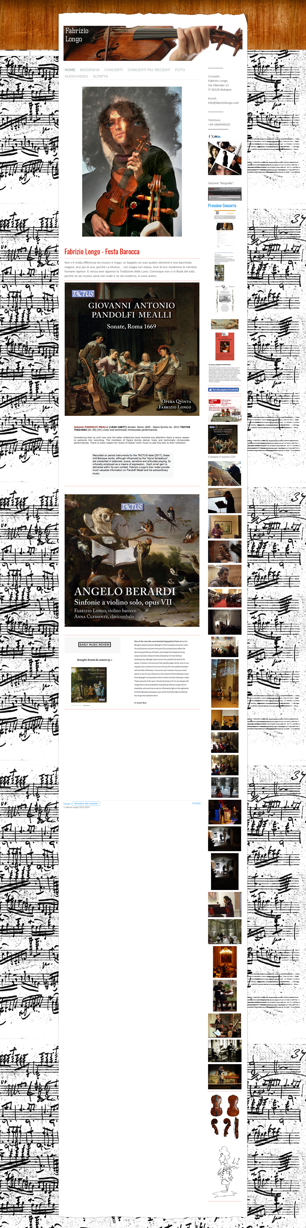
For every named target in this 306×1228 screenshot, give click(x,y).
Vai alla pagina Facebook (223, 389)
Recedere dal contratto (86, 803)
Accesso (196, 803)
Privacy (67, 803)
